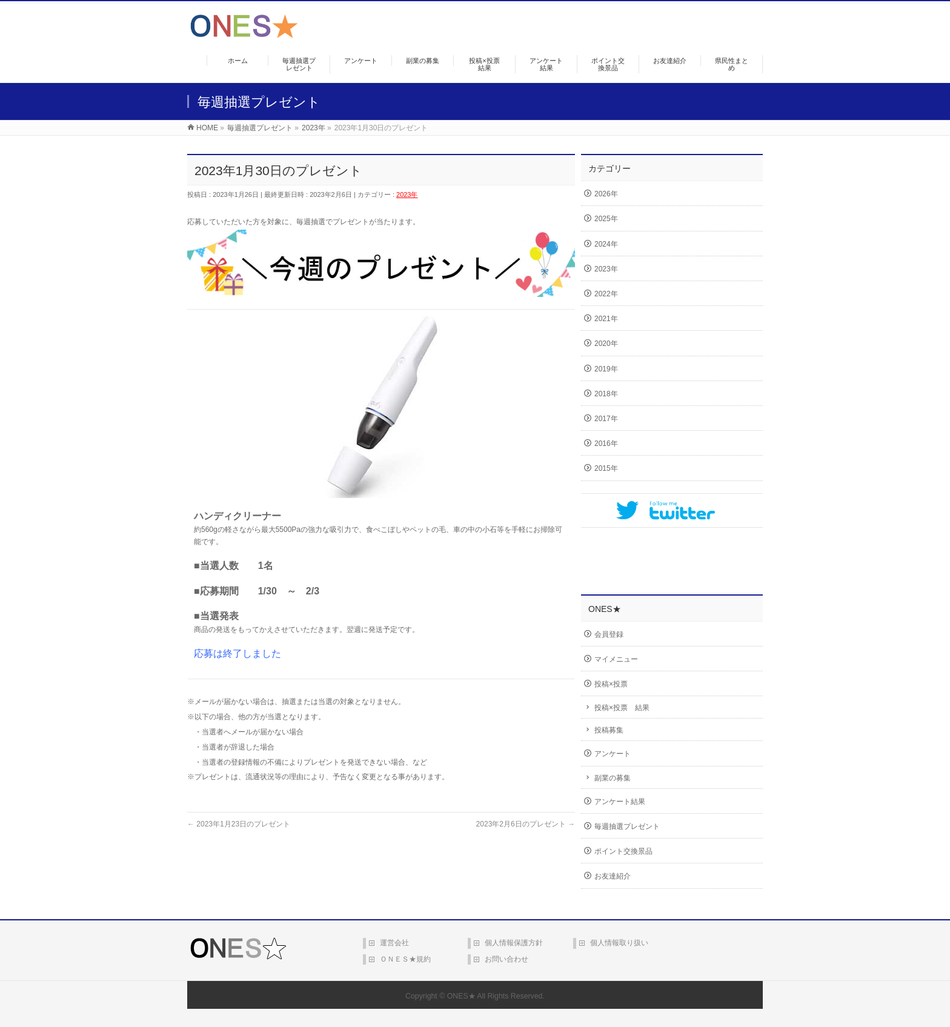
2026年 (606, 194)
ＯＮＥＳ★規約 (405, 959)
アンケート (612, 753)
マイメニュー (616, 659)
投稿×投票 (611, 684)
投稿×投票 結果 (621, 707)
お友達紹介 (612, 876)
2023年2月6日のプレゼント (525, 824)
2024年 (606, 244)
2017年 (606, 418)
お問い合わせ (506, 959)
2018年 (606, 394)
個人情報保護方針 (514, 943)
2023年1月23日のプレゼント (238, 824)
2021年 (606, 318)
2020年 (606, 343)
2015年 (606, 468)
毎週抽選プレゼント (627, 826)
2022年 (606, 294)
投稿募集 (608, 730)
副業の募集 (612, 778)
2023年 (406, 194)
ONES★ (461, 996)
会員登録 (608, 634)
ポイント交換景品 (623, 851)
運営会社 (394, 943)
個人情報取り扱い (619, 943)
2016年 (606, 443)
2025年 (606, 218)
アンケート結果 (619, 801)
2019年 (606, 369)
